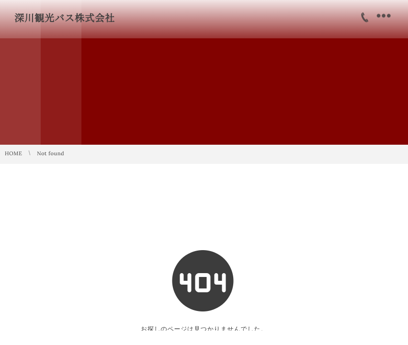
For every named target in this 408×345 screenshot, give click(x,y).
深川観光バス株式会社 (64, 18)
